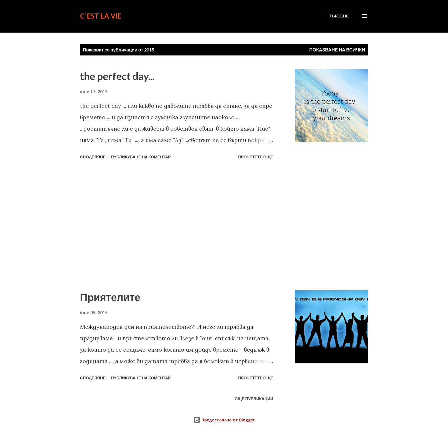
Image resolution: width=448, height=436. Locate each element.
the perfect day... (117, 76)
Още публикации (254, 398)
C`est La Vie (100, 16)
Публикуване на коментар (141, 156)
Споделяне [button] (93, 156)
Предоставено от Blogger (224, 420)
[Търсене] (339, 16)
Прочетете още (255, 156)
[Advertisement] (176, 226)
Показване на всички (337, 49)
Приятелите (110, 297)
